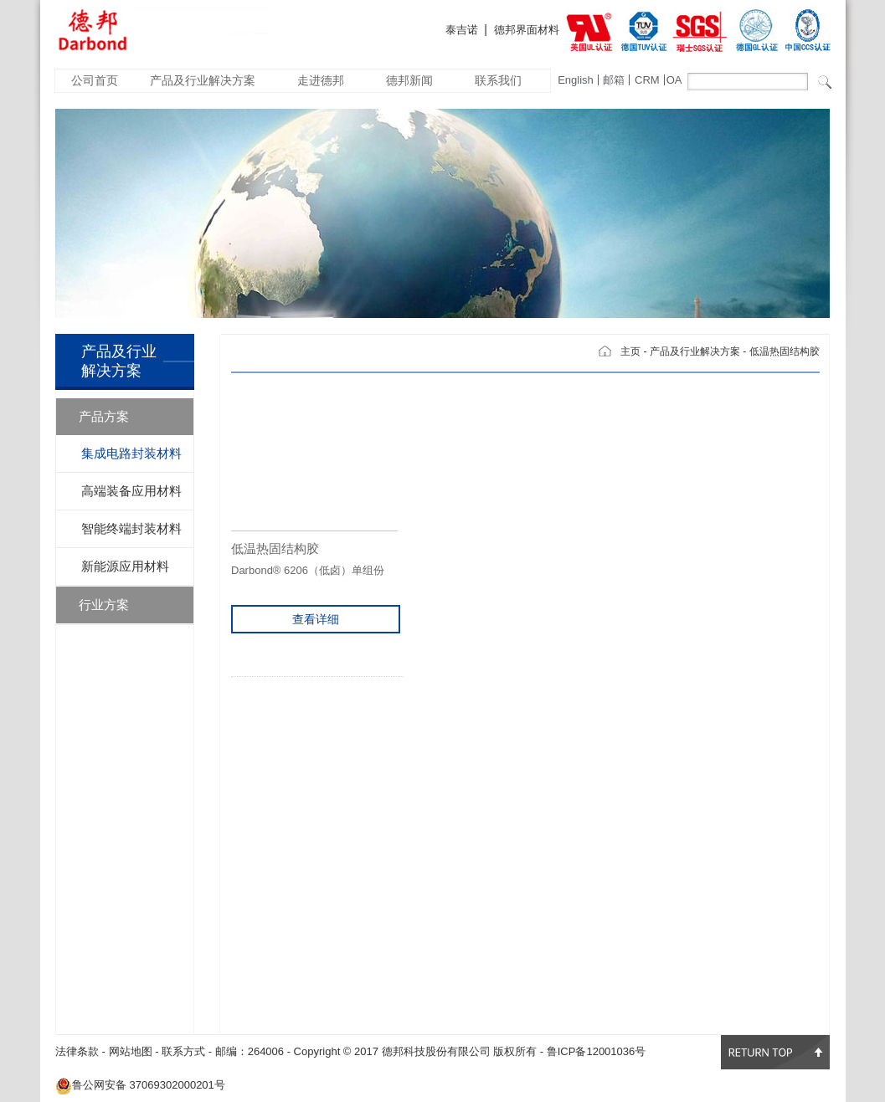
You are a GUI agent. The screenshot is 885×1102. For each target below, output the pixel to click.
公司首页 (94, 80)
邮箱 (614, 80)
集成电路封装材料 (131, 453)
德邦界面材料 (526, 29)
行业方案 (104, 604)
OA (674, 80)
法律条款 (77, 1051)
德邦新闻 (409, 80)
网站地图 (130, 1051)
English (576, 80)
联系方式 (183, 1051)
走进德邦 (320, 80)
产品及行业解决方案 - (698, 351)
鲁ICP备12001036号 (596, 1051)
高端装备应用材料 (131, 491)
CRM (647, 80)
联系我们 (498, 80)
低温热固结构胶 (784, 351)
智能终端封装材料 (131, 528)
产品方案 (104, 416)
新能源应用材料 (125, 566)
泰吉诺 (461, 29)
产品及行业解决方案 (202, 80)
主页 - (633, 351)
